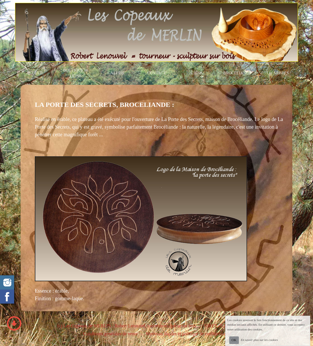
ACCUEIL (35, 73)
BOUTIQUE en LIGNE (75, 73)
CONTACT (156, 73)
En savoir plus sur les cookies (259, 339)
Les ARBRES (278, 73)
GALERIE (116, 73)
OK (234, 340)
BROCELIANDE (237, 73)
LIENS (197, 73)
